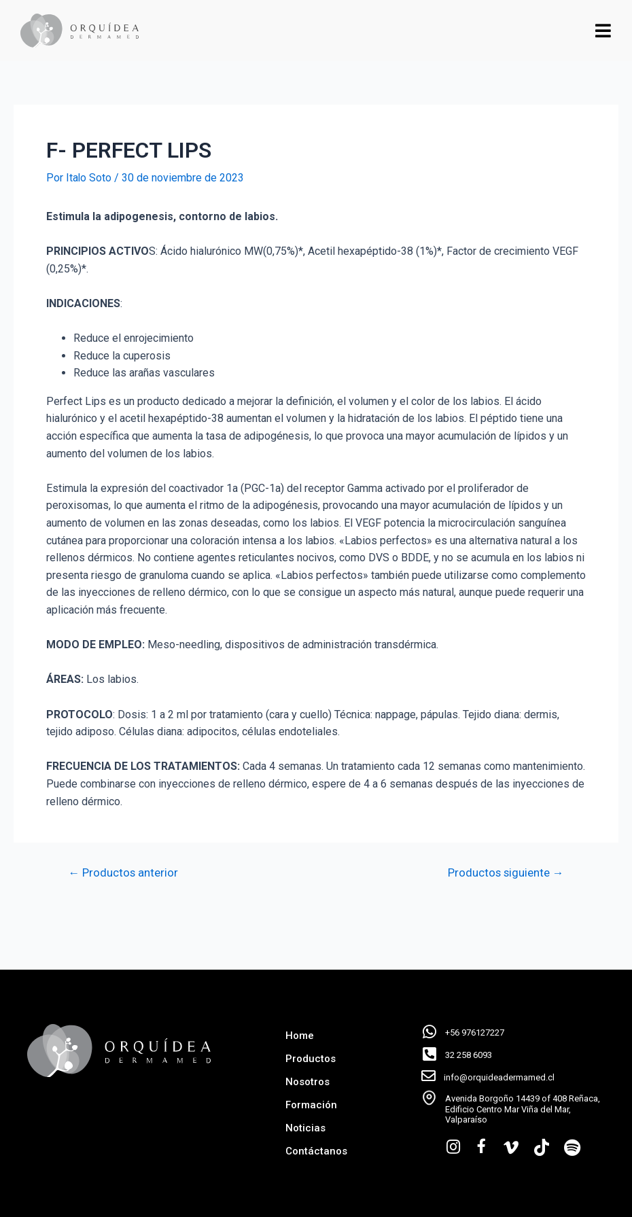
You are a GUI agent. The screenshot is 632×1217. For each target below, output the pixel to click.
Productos (310, 1059)
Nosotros (307, 1082)
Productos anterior (124, 872)
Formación (311, 1105)
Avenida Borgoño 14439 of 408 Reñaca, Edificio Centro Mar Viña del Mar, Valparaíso (522, 1109)
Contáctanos (316, 1151)
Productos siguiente (504, 872)
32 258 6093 (468, 1055)
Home (299, 1035)
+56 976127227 (474, 1032)
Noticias (305, 1128)
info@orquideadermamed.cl (499, 1077)
